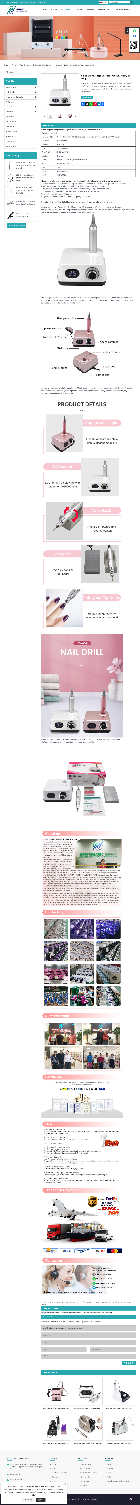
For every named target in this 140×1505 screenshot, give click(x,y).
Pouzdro (55, 1477)
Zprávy (79, 10)
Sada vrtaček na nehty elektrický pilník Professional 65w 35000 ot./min (89, 1409)
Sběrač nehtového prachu (14, 97)
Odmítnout (28, 1500)
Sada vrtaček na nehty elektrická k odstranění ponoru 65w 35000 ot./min (58, 1444)
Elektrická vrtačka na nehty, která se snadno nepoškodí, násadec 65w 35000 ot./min (121, 1444)
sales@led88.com (16, 2)
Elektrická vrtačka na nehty (42, 65)
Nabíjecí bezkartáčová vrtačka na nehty (98, 1313)
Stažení (90, 10)
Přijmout (40, 1500)
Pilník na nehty (11, 122)
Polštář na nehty (11, 141)
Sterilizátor (9, 112)
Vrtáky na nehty (11, 102)
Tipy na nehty (10, 107)
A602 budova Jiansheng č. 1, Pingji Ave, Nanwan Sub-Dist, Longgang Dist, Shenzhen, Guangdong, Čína (27, 1467)
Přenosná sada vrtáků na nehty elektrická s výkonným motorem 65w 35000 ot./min (89, 1444)
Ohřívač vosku (10, 117)
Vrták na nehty (25, 65)
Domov (44, 10)
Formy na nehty (11, 127)
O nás (54, 10)
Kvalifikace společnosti (59, 1473)
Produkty (66, 10)
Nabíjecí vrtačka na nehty (50, 1313)
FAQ (53, 1481)
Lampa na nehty (11, 87)
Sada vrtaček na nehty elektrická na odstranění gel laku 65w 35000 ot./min (58, 1409)
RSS (109, 1473)
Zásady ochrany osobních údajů (118, 1481)
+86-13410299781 (39, 2)
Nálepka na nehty (12, 132)
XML (109, 1477)
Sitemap (110, 1469)
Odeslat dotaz (104, 10)
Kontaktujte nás (123, 10)
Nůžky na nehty (11, 137)
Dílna (54, 1469)
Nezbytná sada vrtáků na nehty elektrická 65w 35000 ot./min (121, 1409)
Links (109, 1465)
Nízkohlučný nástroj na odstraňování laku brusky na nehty (75, 65)
